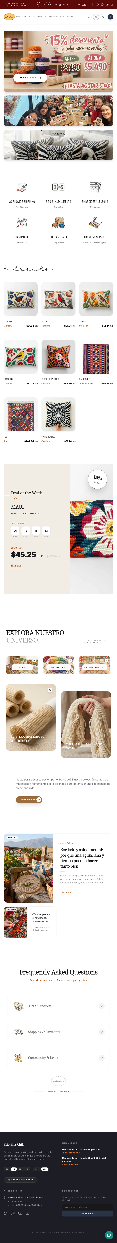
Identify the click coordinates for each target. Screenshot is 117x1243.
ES (7, 1169)
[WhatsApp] (5, 1213)
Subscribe (88, 1214)
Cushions (31, 16)
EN (13, 1169)
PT (27, 1169)
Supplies (70, 16)
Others (62, 16)
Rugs (24, 16)
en (60, 4)
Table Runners (42, 16)
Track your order (20, 1180)
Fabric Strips (53, 16)
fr (64, 4)
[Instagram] (13, 1213)
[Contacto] (109, 1235)
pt (68, 4)
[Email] (27, 1213)
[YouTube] (20, 1213)
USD (84, 4)
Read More (65, 892)
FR (20, 1169)
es (56, 4)
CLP (79, 4)
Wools (18, 16)
